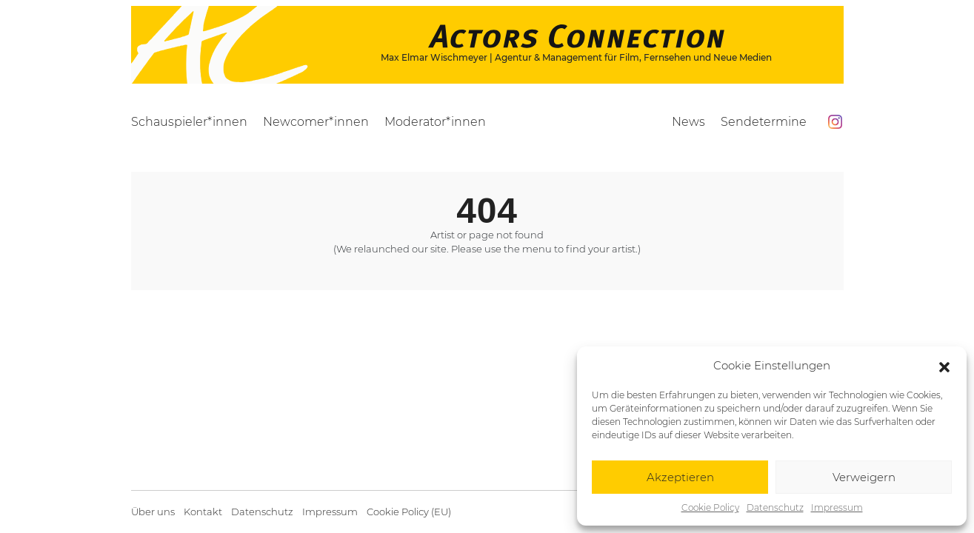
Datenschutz (775, 507)
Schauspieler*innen (189, 122)
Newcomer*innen (316, 122)
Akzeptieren (680, 477)
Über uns (153, 511)
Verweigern (864, 477)
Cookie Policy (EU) (409, 511)
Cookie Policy (710, 507)
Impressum (837, 507)
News (688, 122)
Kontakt (203, 511)
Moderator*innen (435, 122)
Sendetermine (764, 122)
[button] (944, 365)
